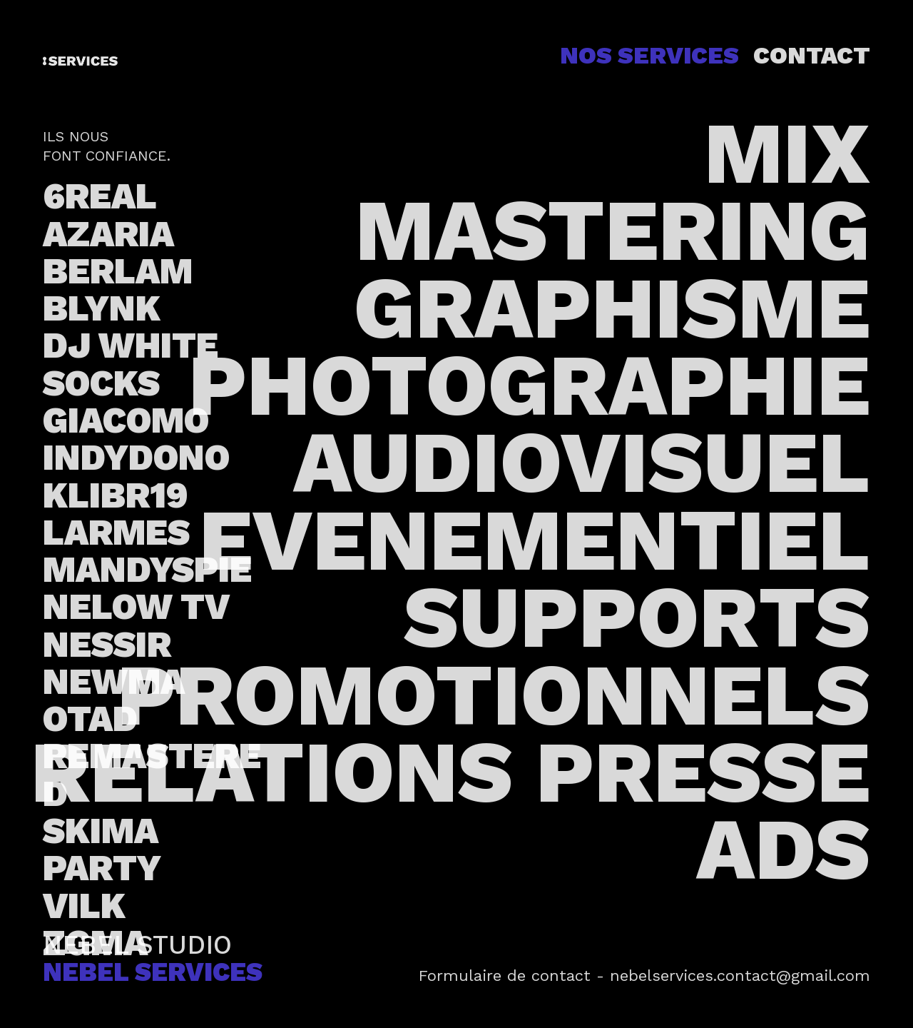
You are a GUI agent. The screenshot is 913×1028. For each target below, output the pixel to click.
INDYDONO (136, 457)
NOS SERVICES (649, 55)
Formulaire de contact (505, 975)
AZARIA (108, 234)
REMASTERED (152, 774)
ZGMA (95, 943)
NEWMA (114, 681)
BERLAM (118, 271)
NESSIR (107, 644)
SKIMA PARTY (102, 849)
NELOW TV (136, 607)
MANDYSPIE (147, 569)
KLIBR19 (115, 495)
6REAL (100, 196)
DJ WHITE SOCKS (130, 364)
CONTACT (811, 55)
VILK (84, 906)
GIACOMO (126, 420)
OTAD (90, 719)
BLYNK (101, 308)
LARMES (116, 532)
